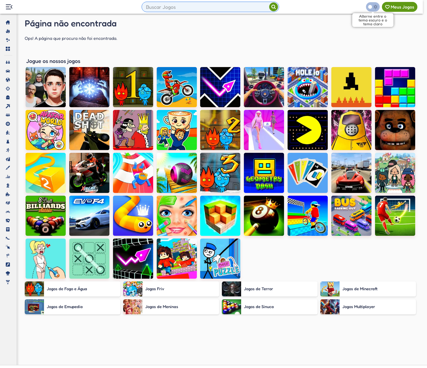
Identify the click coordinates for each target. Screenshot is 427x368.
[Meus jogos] (399, 7)
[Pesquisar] (273, 6)
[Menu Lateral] (9, 7)
